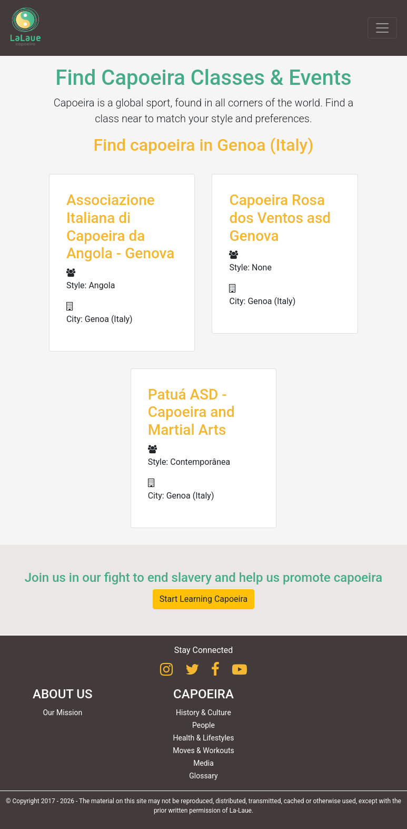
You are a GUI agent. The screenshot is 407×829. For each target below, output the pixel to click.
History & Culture (203, 712)
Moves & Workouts (203, 750)
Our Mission (62, 712)
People (203, 725)
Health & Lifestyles (203, 738)
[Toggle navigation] (382, 27)
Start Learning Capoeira (204, 599)
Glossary (203, 776)
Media (203, 763)
